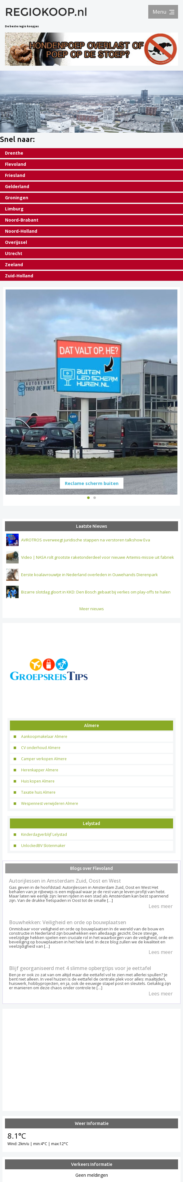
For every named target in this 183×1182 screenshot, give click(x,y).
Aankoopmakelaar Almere (44, 735)
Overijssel (16, 242)
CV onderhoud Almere (40, 746)
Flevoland (15, 164)
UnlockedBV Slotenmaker (43, 844)
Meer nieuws (91, 607)
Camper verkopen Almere (44, 757)
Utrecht (13, 253)
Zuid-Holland (19, 276)
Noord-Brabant (21, 220)
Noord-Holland (21, 231)
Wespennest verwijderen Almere (49, 802)
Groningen (16, 198)
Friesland (15, 175)
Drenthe (14, 153)
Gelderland (17, 186)
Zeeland (14, 264)
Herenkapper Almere (39, 768)
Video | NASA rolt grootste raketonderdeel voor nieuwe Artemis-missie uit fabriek (97, 556)
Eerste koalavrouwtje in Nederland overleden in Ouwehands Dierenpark (89, 573)
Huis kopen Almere (38, 780)
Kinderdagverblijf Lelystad (44, 833)
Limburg (14, 209)
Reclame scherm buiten (91, 482)
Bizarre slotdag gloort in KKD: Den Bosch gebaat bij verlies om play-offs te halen (96, 590)
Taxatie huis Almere (38, 791)
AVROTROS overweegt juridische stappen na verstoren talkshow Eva (85, 538)
